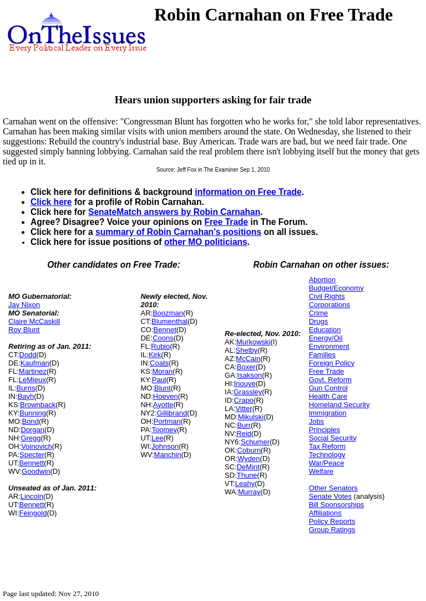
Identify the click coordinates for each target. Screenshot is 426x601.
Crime (318, 313)
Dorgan (32, 429)
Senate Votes (330, 496)
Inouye (245, 383)
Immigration (328, 413)
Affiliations (325, 513)
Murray (249, 492)
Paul (159, 379)
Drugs (318, 321)
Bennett (31, 463)
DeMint (248, 467)
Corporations (329, 304)
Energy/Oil (326, 338)
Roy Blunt (23, 329)
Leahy (245, 483)
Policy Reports (332, 521)
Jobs (316, 421)
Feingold (33, 513)
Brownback (37, 404)
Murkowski (253, 342)
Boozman (168, 313)
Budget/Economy (336, 288)
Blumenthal (169, 321)
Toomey (164, 429)
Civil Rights (327, 296)
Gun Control (328, 388)
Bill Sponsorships (336, 504)
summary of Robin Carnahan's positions (178, 232)
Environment (329, 346)
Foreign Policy (331, 363)
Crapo (243, 400)
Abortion (322, 280)
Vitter (244, 408)
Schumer (255, 442)
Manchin (167, 454)
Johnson (165, 446)
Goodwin (36, 471)
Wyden (248, 458)
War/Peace (326, 463)
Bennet (165, 329)
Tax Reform (327, 446)
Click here (51, 202)
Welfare (321, 471)
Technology (327, 454)
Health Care (328, 396)
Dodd (28, 354)
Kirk (155, 354)
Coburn (249, 450)
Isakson (249, 375)
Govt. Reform (330, 379)
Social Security (333, 438)
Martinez (33, 371)
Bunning (32, 413)
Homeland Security (339, 404)
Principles (324, 429)
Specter (31, 454)
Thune (247, 475)
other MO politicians (205, 242)
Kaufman (35, 363)
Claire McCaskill (34, 321)
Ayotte (163, 404)
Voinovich (36, 446)
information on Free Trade (248, 192)
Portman (167, 421)
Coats (159, 363)
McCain (248, 358)
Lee (157, 438)
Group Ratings (332, 529)
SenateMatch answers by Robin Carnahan (174, 212)
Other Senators (333, 488)
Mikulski (250, 417)
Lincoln (32, 496)
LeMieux (32, 379)
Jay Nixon (24, 304)
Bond (30, 421)
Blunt (162, 388)
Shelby (247, 350)
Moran (162, 371)
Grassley (248, 392)
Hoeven (165, 396)
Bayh (26, 396)
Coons (163, 338)
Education (325, 329)
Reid (243, 433)
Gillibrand (171, 413)
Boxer (246, 367)
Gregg (30, 438)
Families (322, 354)
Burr (244, 425)
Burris (25, 388)
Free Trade (226, 222)
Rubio (160, 346)
